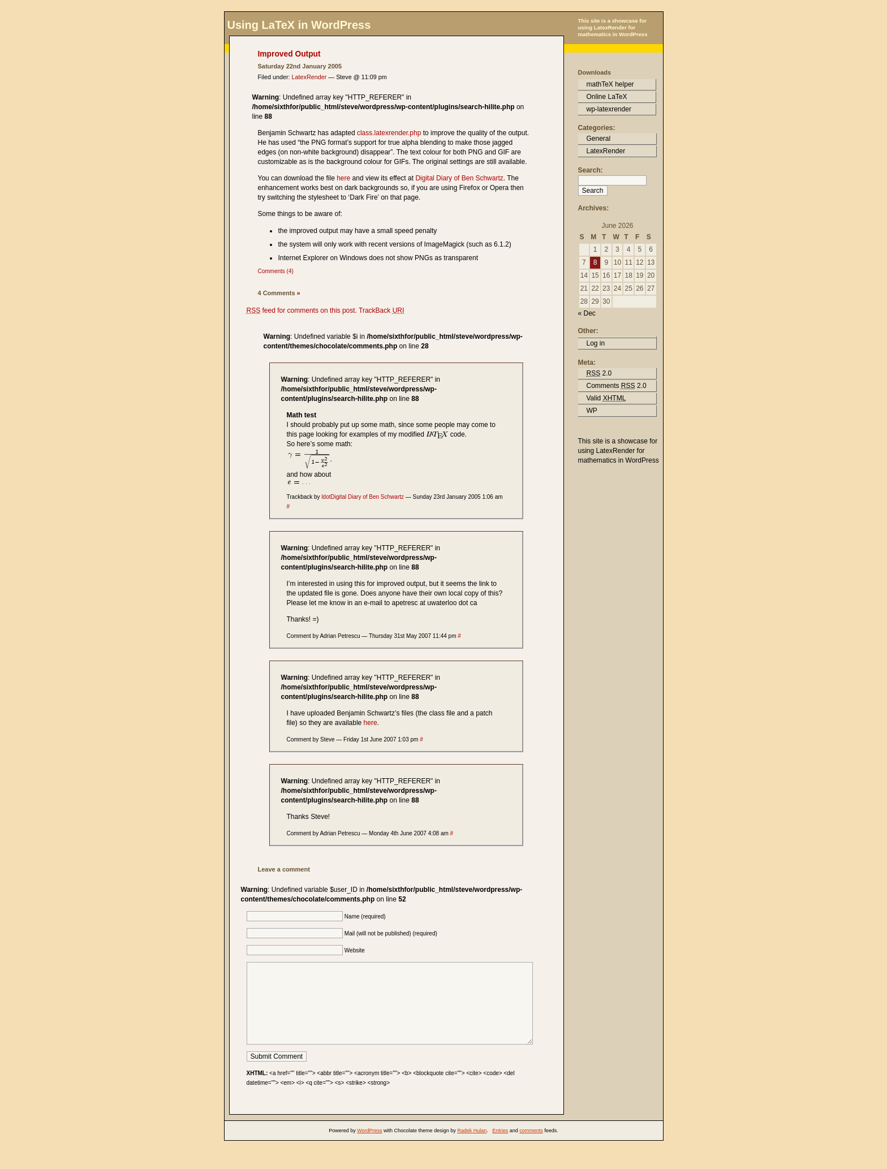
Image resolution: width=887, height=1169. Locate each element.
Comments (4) (276, 271)
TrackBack (381, 310)
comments (531, 1147)
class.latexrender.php (390, 133)
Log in (596, 343)
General (599, 139)
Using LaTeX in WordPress (299, 25)
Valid (606, 398)
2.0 (599, 373)
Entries (500, 1147)
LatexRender (309, 77)
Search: (590, 170)
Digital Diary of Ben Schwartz (459, 178)
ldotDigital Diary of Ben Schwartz (362, 497)
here (343, 178)
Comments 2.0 (617, 386)
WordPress (369, 1147)
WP (592, 411)
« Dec (587, 313)
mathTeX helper (610, 84)
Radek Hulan (471, 1147)
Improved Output (289, 54)
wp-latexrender (609, 109)
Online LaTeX (607, 97)
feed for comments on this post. (302, 310)
